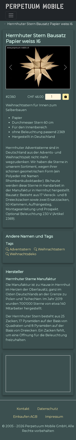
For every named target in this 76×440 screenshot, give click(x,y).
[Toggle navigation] (10, 15)
